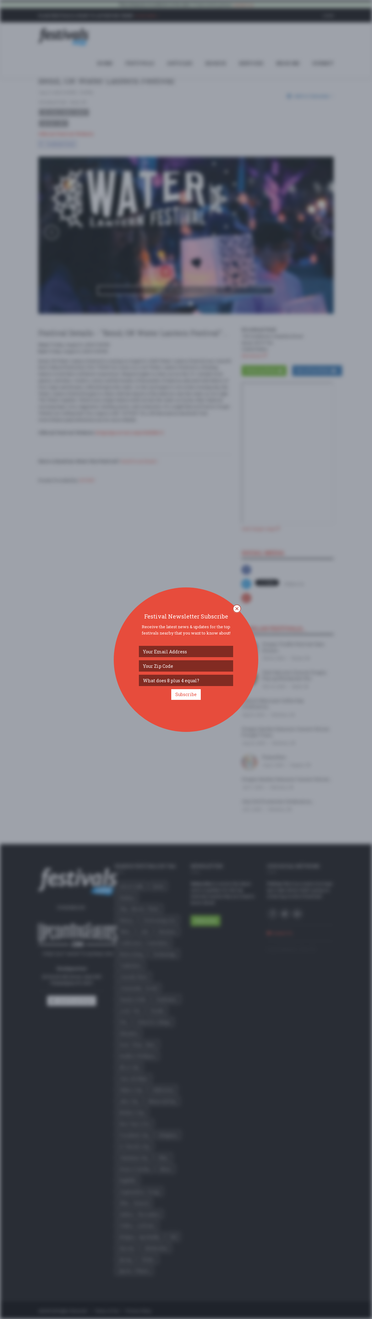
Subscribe (186, 694)
